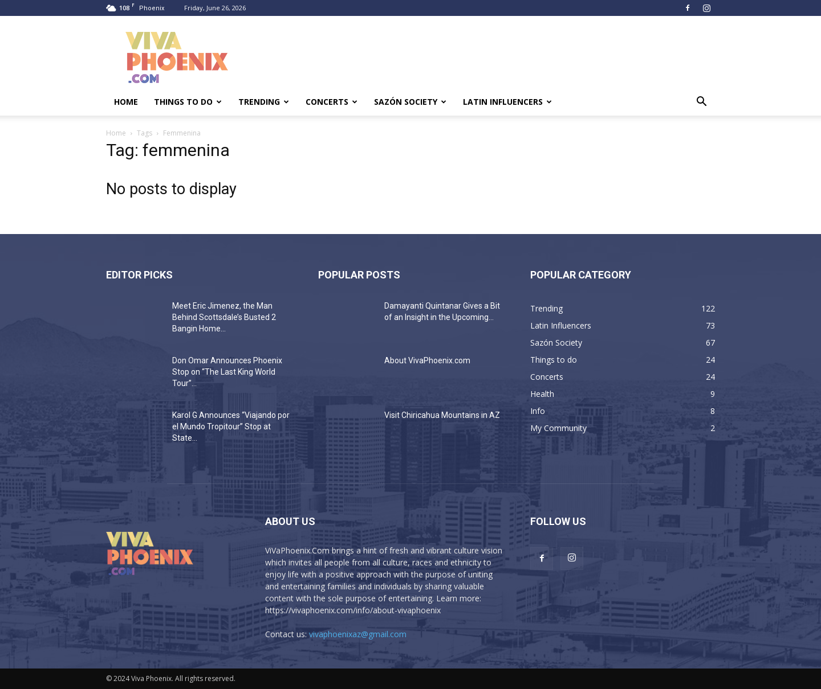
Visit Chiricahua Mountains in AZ (442, 415)
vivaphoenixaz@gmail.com (358, 634)
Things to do (188, 101)
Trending (263, 101)
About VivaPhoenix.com (427, 360)
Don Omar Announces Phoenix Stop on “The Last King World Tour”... (227, 372)
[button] (701, 102)
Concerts (331, 101)
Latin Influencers (507, 101)
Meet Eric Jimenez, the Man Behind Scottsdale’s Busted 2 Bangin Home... (224, 317)
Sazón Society (410, 101)
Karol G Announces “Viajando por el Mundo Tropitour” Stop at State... (231, 426)
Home (126, 101)
